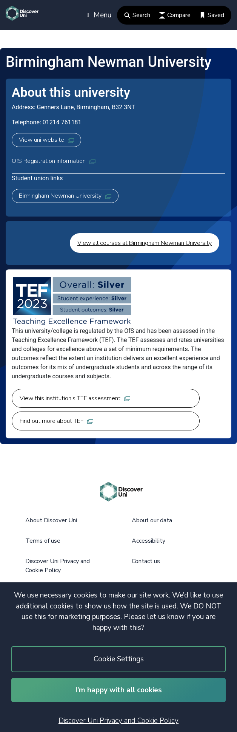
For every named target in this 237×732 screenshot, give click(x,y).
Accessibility (148, 541)
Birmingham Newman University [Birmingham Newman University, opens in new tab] (65, 196)
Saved (211, 15)
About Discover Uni (51, 520)
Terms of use (42, 541)
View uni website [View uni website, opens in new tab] (46, 140)
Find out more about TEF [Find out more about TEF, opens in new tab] (56, 421)
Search (137, 15)
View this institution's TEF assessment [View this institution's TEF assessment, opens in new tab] (75, 398)
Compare (175, 15)
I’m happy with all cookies (118, 690)
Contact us (146, 561)
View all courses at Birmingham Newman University (144, 243)
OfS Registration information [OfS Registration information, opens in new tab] (53, 161)
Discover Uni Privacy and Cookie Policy (118, 721)
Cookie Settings (119, 659)
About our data (152, 520)
